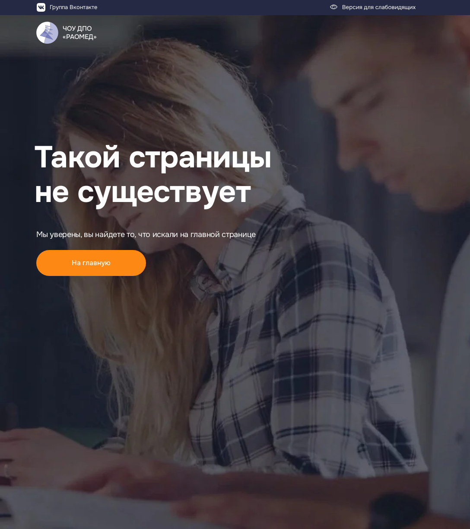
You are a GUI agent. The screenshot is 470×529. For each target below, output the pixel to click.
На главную (91, 262)
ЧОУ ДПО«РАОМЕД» (80, 32)
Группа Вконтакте (73, 7)
